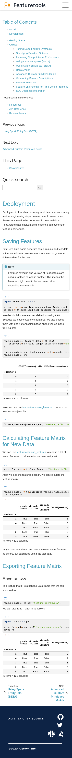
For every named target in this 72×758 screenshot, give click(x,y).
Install (12, 29)
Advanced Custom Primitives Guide (36, 73)
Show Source (16, 168)
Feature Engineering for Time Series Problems (42, 86)
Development (16, 33)
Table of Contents (20, 22)
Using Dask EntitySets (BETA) (33, 61)
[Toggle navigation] (65, 5)
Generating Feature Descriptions (34, 78)
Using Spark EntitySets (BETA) (33, 65)
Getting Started (17, 40)
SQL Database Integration (30, 90)
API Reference (17, 108)
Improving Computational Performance (37, 57)
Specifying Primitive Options (32, 53)
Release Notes (17, 113)
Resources (15, 104)
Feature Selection (26, 82)
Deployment (23, 69)
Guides (13, 44)
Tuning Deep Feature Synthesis (34, 48)
